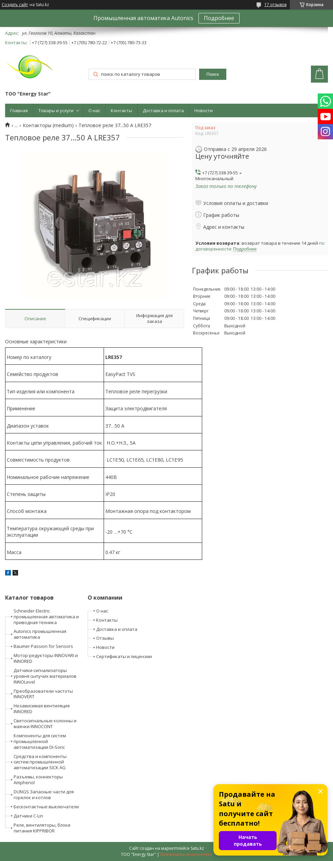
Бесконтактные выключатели (46, 807)
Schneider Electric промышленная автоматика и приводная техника (46, 616)
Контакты (121, 110)
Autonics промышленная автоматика (40, 634)
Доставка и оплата (163, 110)
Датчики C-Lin (28, 816)
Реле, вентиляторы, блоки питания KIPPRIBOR (42, 828)
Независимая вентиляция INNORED (42, 708)
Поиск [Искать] (212, 74)
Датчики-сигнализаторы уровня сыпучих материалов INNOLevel (45, 676)
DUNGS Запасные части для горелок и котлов (44, 794)
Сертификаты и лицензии (124, 656)
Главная (19, 110)
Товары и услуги (55, 110)
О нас (94, 110)
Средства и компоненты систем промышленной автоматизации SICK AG (40, 762)
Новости (203, 110)
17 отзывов (275, 4)
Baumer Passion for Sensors (43, 646)
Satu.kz (197, 848)
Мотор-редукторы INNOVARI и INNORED (46, 658)
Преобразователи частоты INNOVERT (43, 694)
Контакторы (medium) (48, 125)
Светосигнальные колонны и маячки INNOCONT (45, 723)
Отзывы (105, 638)
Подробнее (219, 18)
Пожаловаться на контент (186, 854)
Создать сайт (15, 4)
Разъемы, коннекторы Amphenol (38, 780)
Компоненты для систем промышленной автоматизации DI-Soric (40, 741)
